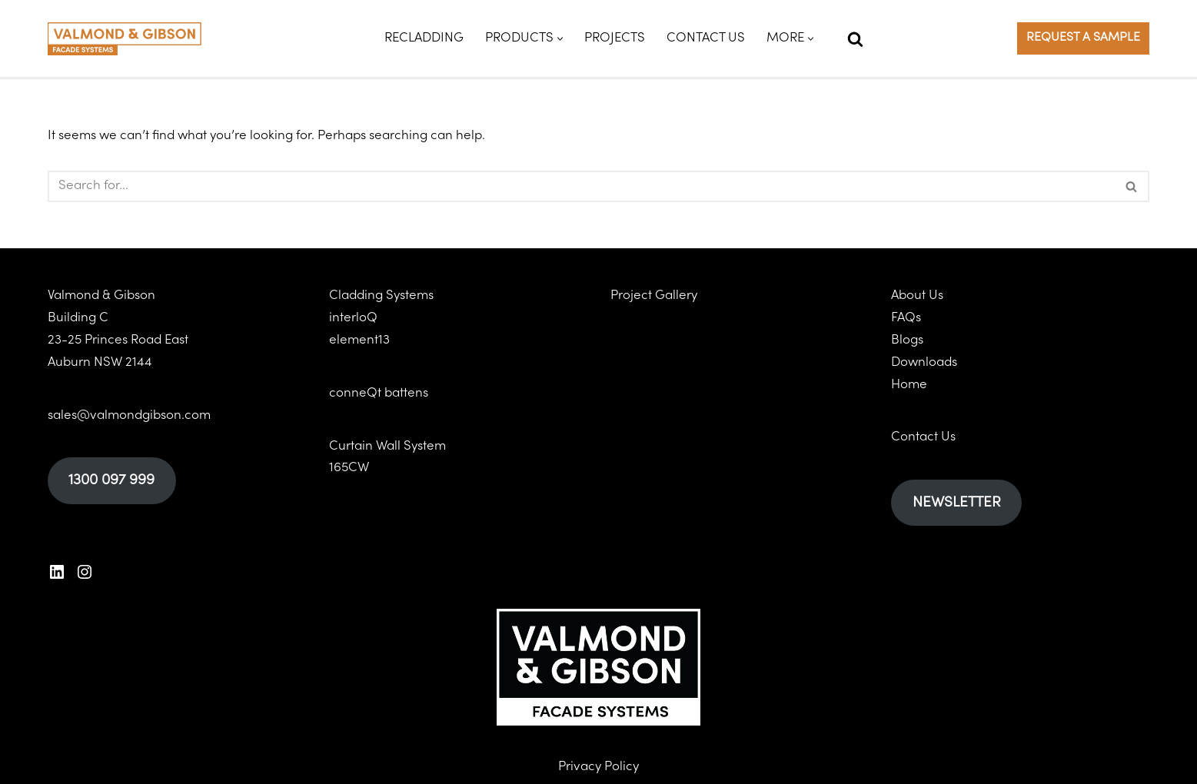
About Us (917, 296)
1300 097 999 (111, 480)
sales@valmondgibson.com (129, 415)
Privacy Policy (598, 767)
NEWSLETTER (957, 503)
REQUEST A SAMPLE (1083, 38)
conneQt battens (378, 393)
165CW (349, 468)
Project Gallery (653, 296)
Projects (614, 38)
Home (909, 384)
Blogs (907, 340)
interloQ (353, 318)
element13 (359, 340)
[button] (560, 39)
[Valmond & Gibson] (124, 38)
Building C (78, 318)
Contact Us (706, 38)
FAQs (906, 318)
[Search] (855, 39)
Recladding (424, 38)
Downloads (924, 363)
